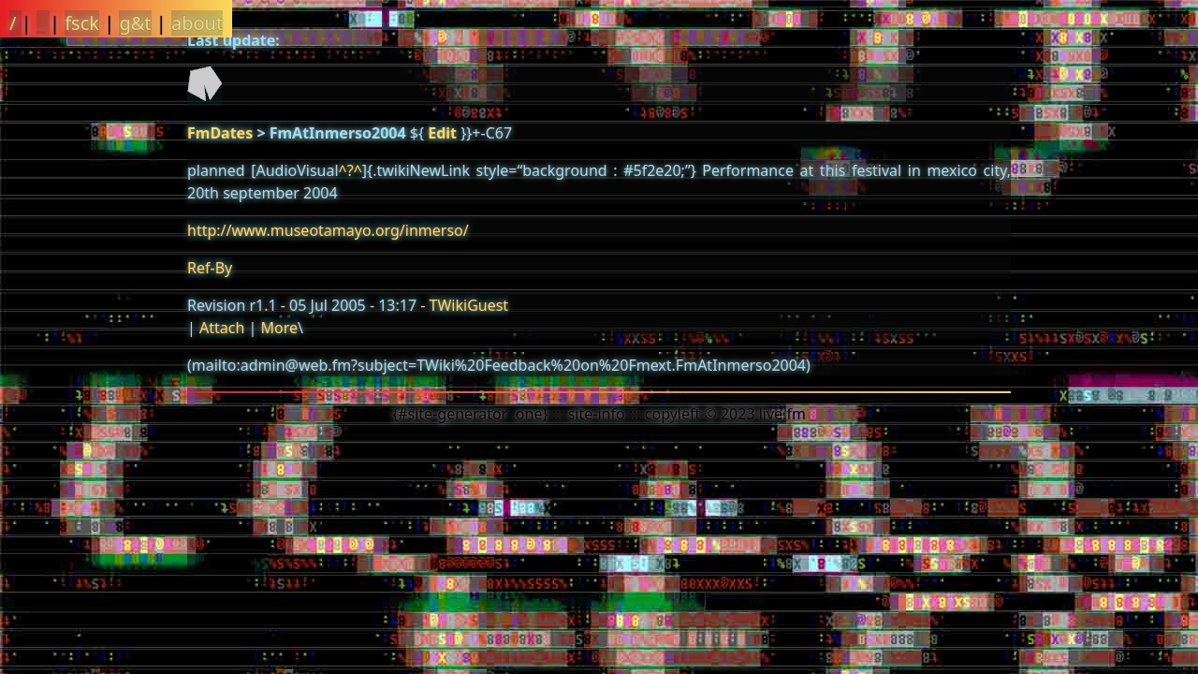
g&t (135, 23)
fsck (82, 23)
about (197, 23)
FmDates (220, 133)
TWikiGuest (469, 305)
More (279, 327)
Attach (221, 327)
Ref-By (209, 267)
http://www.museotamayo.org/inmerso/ (328, 230)
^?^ (350, 170)
